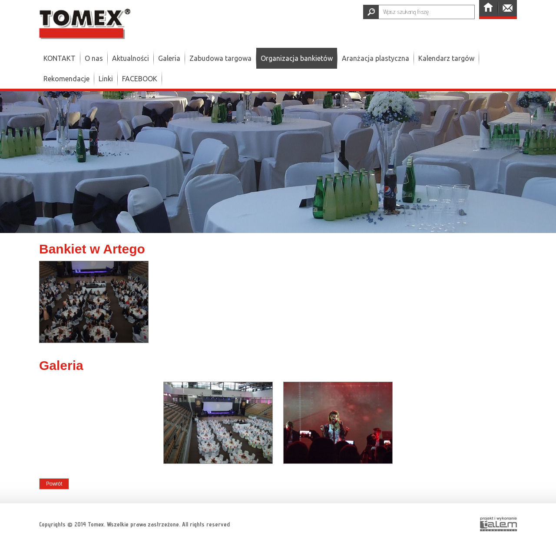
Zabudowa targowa (220, 58)
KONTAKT (59, 58)
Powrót (54, 484)
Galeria (169, 58)
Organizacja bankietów (297, 58)
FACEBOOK (139, 79)
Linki (106, 79)
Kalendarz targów (446, 58)
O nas (94, 58)
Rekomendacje (66, 79)
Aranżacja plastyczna (375, 58)
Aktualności (130, 58)
